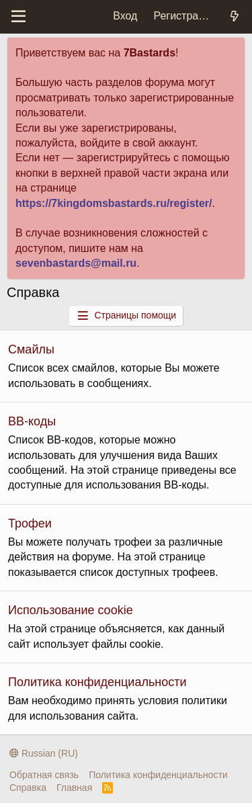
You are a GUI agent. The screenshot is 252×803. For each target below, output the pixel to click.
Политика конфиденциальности (97, 682)
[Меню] (18, 17)
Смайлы (31, 349)
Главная (74, 787)
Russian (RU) (43, 753)
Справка (27, 787)
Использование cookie (70, 610)
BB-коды (32, 421)
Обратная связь (44, 774)
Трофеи (30, 523)
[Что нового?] (234, 16)
